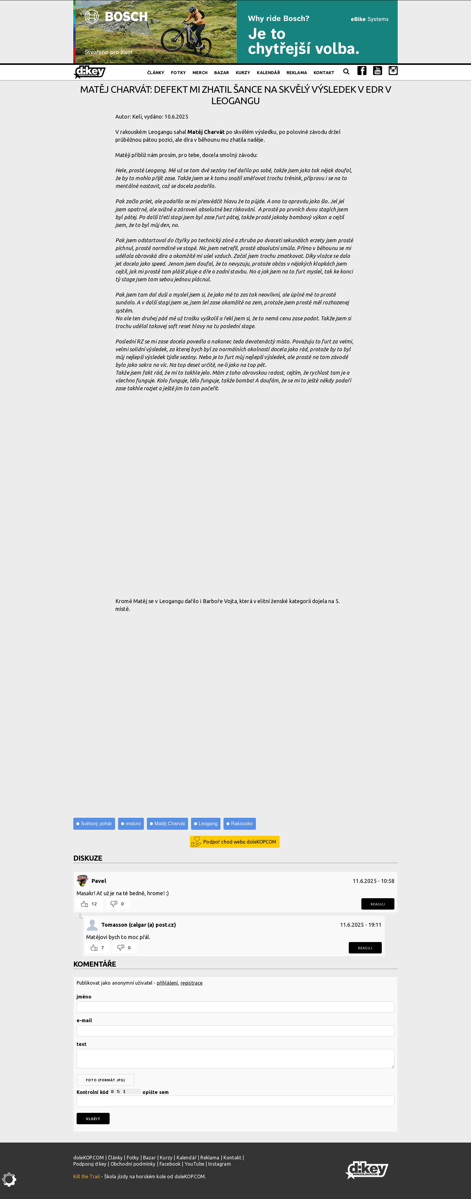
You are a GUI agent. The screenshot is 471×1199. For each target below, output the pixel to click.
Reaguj (378, 904)
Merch (200, 72)
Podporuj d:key (89, 1164)
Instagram (219, 1164)
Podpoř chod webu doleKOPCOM (239, 841)
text (82, 1044)
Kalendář (268, 72)
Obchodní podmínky (133, 1164)
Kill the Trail (86, 1176)
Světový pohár (96, 823)
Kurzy (243, 72)
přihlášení (167, 983)
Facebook (170, 1164)
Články (155, 72)
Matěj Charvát (169, 823)
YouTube (194, 1164)
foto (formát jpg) (105, 1080)
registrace (192, 983)
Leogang (208, 823)
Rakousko (242, 823)
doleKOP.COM (88, 1157)
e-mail (84, 1020)
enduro (133, 823)
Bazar (221, 72)
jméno (84, 996)
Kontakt (324, 72)
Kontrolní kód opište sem (235, 1098)
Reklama (297, 72)
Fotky (178, 72)
